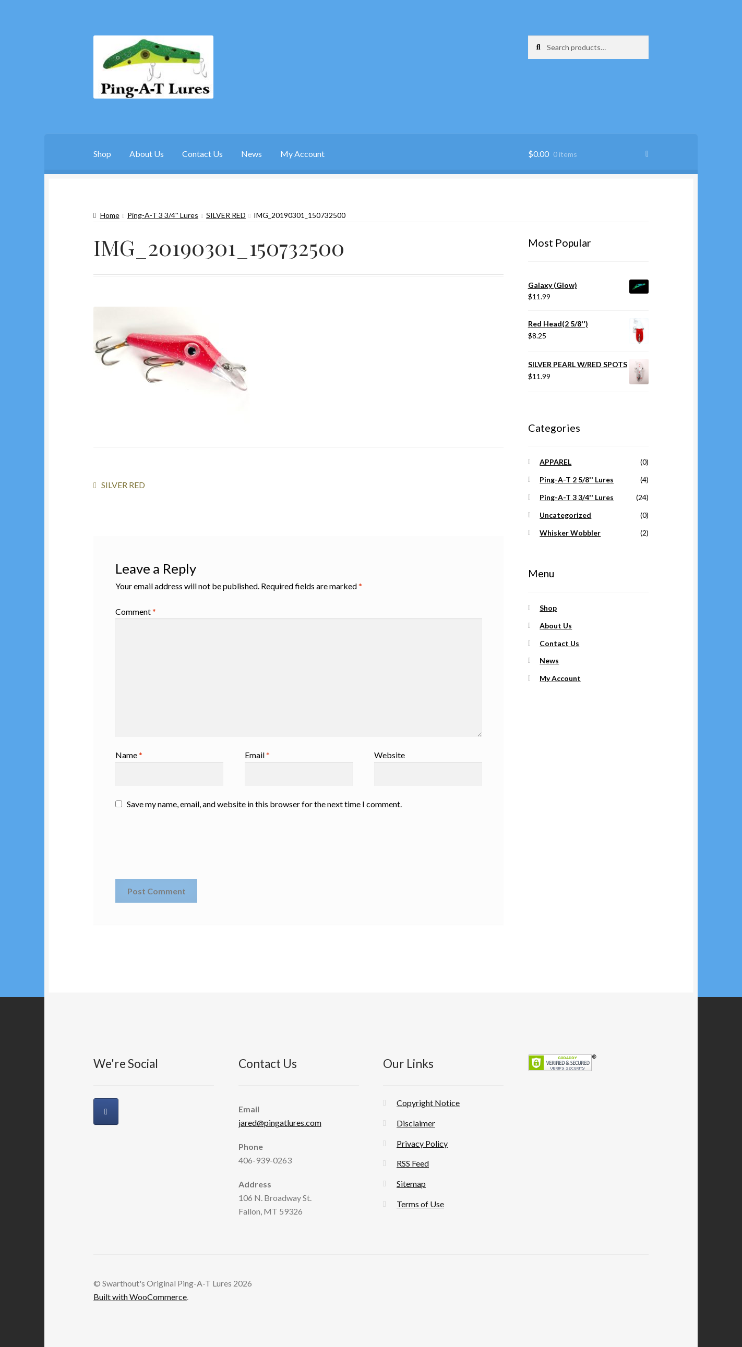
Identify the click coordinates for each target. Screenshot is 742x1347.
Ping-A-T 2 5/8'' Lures (577, 479)
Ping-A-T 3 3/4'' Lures (162, 215)
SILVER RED (226, 215)
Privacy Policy (422, 1143)
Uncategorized (565, 515)
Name (128, 755)
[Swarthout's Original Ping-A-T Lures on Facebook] (105, 1111)
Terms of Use (420, 1204)
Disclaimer (416, 1123)
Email (257, 755)
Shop (102, 154)
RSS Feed (413, 1163)
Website (389, 755)
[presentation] (194, 848)
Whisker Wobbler (570, 532)
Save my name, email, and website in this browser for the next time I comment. (264, 804)
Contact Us (202, 154)
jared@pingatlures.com (279, 1122)
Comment (135, 611)
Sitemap (411, 1183)
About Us (146, 154)
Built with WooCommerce (140, 1297)
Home (109, 215)
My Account (302, 154)
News (251, 154)
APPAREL (555, 461)
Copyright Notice (428, 1103)
